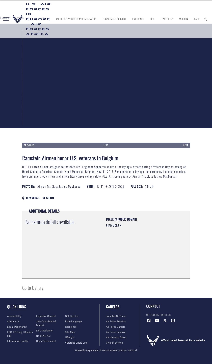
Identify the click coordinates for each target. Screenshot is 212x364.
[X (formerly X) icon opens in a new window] (164, 320)
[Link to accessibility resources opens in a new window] (14, 316)
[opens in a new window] (76, 19)
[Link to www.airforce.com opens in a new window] (116, 316)
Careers (112, 307)
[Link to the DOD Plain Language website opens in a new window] (73, 321)
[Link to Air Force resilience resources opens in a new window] (71, 326)
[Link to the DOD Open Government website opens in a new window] (46, 341)
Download (30, 198)
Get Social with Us (158, 315)
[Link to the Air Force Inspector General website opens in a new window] (46, 316)
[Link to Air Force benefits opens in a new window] (116, 321)
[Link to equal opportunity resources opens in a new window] (17, 326)
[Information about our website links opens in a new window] (44, 330)
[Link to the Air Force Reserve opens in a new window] (116, 332)
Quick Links (16, 307)
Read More (113, 226)
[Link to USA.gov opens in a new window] (70, 337)
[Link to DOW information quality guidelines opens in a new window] (17, 341)
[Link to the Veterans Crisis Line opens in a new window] (76, 342)
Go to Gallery (33, 287)
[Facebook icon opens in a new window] (148, 320)
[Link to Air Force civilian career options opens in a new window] (114, 342)
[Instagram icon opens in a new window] (173, 320)
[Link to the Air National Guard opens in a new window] (116, 337)
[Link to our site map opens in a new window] (70, 332)
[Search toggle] (206, 19)
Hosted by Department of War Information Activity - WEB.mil (106, 350)
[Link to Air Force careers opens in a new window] (115, 326)
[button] (5, 19)
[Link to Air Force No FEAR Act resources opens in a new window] (43, 335)
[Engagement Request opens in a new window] (114, 19)
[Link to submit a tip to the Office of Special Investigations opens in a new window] (71, 316)
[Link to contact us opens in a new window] (13, 321)
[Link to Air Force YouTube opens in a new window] (156, 320)
